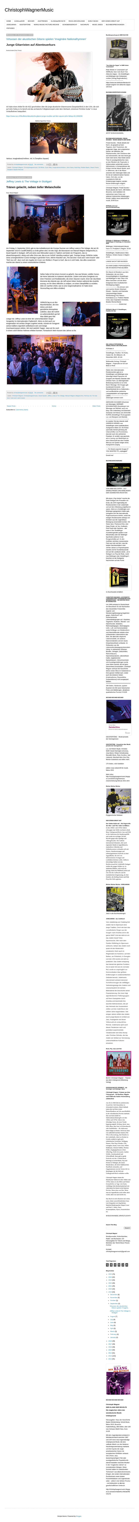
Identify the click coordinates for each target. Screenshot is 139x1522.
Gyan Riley (48, 167)
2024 (110, 1277)
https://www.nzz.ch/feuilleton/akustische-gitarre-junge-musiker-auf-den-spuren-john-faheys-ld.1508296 (44, 116)
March (112, 1331)
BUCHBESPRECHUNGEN (115, 24)
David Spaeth (43, 395)
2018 (110, 1341)
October (113, 1300)
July (111, 1319)
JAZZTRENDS (43, 21)
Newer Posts (11, 406)
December (114, 1294)
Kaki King (77, 167)
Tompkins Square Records (15, 169)
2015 (110, 1350)
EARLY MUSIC (93, 21)
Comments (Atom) (22, 410)
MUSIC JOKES (97, 24)
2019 (110, 1292)
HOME (8, 21)
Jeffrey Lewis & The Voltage (56, 395)
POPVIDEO (10, 28)
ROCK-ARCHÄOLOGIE (77, 21)
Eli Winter (41, 167)
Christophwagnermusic (31, 167)
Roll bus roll (87, 395)
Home (54, 406)
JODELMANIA (11, 24)
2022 (110, 1283)
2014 (110, 1353)
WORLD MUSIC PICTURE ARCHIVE (46, 24)
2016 (110, 1347)
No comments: (39, 164)
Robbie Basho (85, 167)
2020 (110, 1289)
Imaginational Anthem (59, 167)
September (114, 1303)
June (112, 1322)
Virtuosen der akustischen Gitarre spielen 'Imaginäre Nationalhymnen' (46, 39)
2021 (110, 1286)
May (112, 1325)
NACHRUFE (84, 24)
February (113, 1334)
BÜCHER (31, 21)
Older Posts (96, 406)
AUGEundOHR (19, 21)
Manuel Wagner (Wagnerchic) (74, 395)
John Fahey (70, 167)
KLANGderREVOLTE (58, 21)
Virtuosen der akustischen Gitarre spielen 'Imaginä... (119, 1307)
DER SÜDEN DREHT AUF (111, 21)
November (114, 1297)
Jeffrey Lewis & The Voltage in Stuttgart (28, 181)
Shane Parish (94, 167)
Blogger (78, 1516)
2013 (110, 1356)
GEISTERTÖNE (25, 24)
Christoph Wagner (17, 167)
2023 (110, 1280)
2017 (110, 1344)
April (112, 1328)
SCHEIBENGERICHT (69, 24)
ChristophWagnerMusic (29, 9)
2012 (110, 1359)
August (112, 1316)
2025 (110, 1274)
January (113, 1337)
